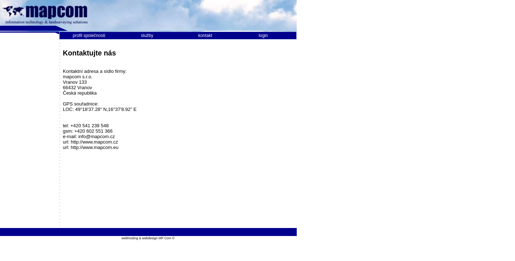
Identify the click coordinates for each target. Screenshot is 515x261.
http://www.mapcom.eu (95, 147)
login (263, 35)
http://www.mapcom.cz (94, 142)
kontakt (205, 35)
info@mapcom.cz (96, 136)
